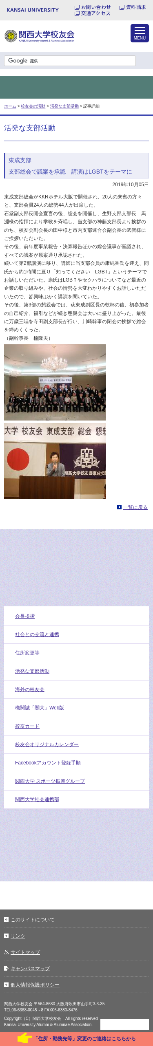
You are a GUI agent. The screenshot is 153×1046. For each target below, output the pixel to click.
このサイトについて (33, 920)
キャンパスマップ (30, 968)
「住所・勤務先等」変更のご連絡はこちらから (84, 1039)
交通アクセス (96, 13)
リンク (18, 936)
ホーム (10, 106)
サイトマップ (25, 952)
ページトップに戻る (124, 1024)
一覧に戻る (135, 507)
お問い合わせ (96, 7)
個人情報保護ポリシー (35, 985)
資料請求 (136, 7)
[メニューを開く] (140, 33)
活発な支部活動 (64, 106)
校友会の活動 (33, 106)
